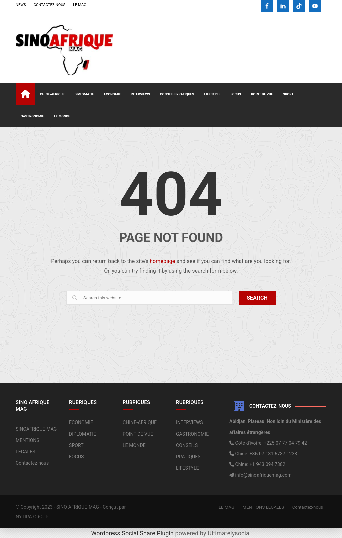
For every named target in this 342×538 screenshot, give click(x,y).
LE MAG (80, 5)
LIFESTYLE (212, 94)
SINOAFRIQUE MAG (36, 429)
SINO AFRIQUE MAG (77, 507)
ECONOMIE (112, 94)
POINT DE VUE (262, 94)
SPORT (288, 94)
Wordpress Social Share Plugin (133, 533)
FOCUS (235, 94)
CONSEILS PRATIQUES (177, 94)
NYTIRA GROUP (32, 516)
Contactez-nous (32, 463)
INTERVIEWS (140, 94)
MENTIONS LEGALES (263, 507)
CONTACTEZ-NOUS (50, 5)
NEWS (21, 5)
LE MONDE (62, 116)
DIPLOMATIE (84, 94)
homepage (162, 261)
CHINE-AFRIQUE (52, 94)
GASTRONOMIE (32, 116)
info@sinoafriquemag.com (263, 475)
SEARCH (257, 298)
